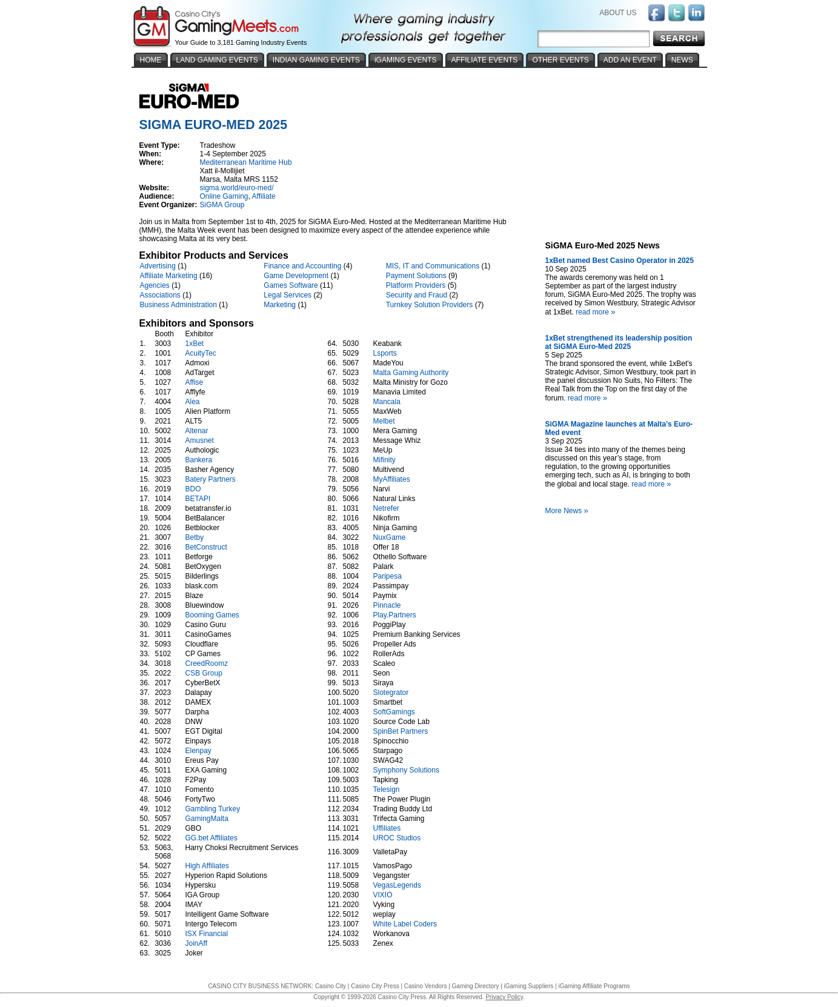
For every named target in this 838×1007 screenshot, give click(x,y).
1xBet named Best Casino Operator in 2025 (619, 260)
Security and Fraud (416, 295)
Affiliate (264, 196)
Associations (160, 295)
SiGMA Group (222, 205)
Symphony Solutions (406, 770)
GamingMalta (206, 818)
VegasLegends (397, 885)
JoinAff (196, 943)
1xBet (194, 343)
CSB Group (203, 673)
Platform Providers (416, 285)
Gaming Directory (475, 986)
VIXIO (383, 895)
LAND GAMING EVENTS (217, 60)
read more (597, 312)
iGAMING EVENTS (405, 60)
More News (568, 511)
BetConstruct (206, 547)
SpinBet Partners (400, 731)
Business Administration (178, 305)
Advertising (158, 266)
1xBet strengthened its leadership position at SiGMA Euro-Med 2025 (619, 342)
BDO (193, 489)
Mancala (387, 401)
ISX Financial (206, 933)
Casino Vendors (425, 986)
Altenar (196, 431)
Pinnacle (387, 605)
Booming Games (212, 615)
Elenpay (198, 750)
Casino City (330, 986)
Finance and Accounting (302, 266)
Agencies (155, 285)
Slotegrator (391, 692)
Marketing (280, 305)
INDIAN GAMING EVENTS (316, 60)
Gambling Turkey (213, 809)
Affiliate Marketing (169, 275)
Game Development (296, 275)
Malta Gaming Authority (411, 372)
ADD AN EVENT (630, 60)
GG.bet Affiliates (211, 838)
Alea (192, 401)
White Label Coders (405, 924)
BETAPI (198, 498)
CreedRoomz (206, 663)
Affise (194, 382)
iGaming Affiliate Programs (594, 986)
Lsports (385, 353)
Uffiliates (387, 828)
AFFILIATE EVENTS (484, 60)
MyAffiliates (391, 479)
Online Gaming (224, 196)
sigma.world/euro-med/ (237, 188)
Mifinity (384, 460)
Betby (194, 537)
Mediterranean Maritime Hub (246, 162)
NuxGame (389, 537)
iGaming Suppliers (529, 986)
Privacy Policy (504, 997)
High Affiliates (207, 866)
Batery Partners (210, 479)
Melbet (384, 421)
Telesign (386, 789)
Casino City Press (375, 986)
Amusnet (199, 440)
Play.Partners (394, 615)
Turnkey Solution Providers (429, 305)
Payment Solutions (416, 275)
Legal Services (287, 295)
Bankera (199, 460)
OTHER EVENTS (560, 60)
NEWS (682, 60)
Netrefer (386, 508)
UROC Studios (397, 838)
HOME (151, 60)
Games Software (291, 285)
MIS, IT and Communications (433, 266)
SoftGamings (394, 712)
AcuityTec (200, 353)
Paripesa (387, 576)
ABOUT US (617, 12)
